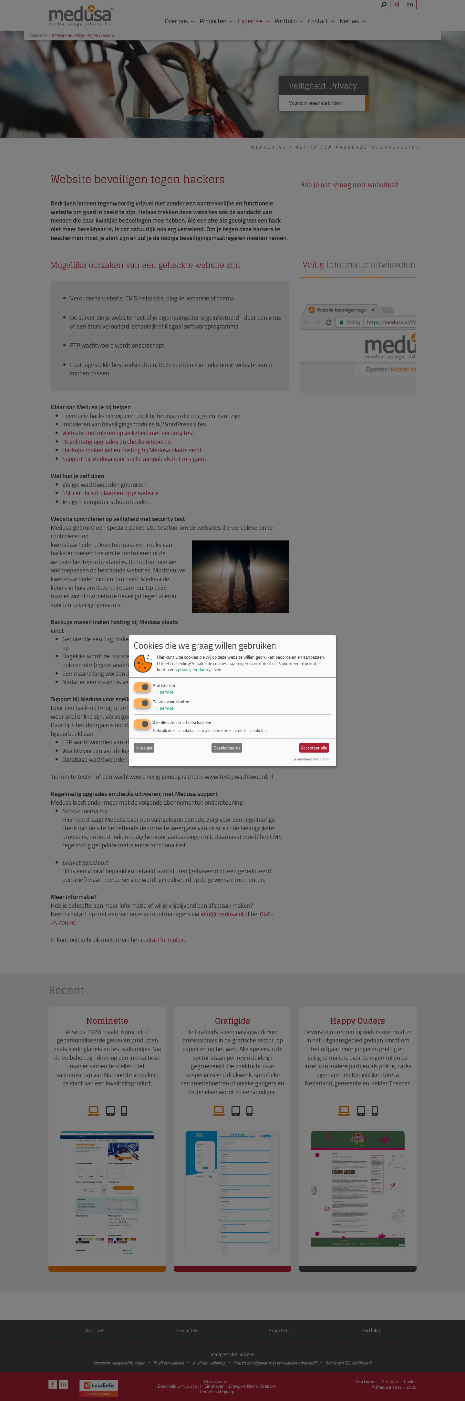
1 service (163, 692)
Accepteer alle (314, 748)
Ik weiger (144, 748)
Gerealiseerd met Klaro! (311, 759)
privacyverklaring (194, 669)
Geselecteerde (227, 748)
